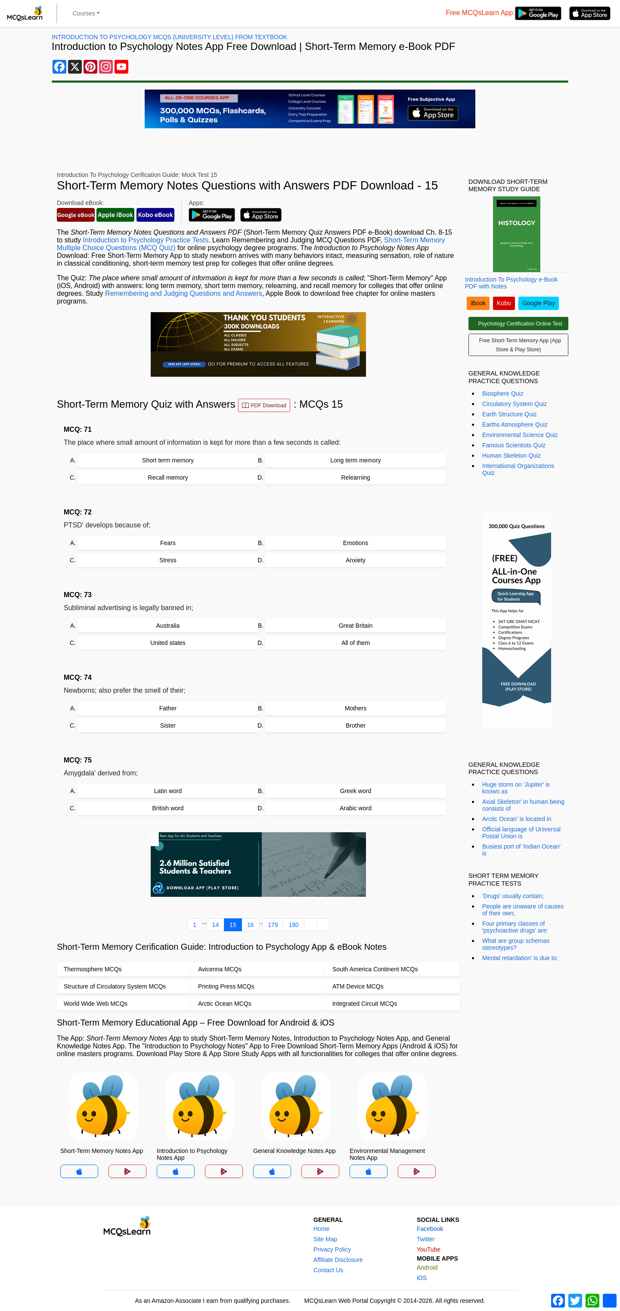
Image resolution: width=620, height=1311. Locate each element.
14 (215, 924)
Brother (356, 725)
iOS (422, 1277)
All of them (355, 642)
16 (250, 924)
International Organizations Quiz (518, 469)
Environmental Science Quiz (520, 434)
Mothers (356, 708)
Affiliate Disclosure (338, 1259)
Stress (168, 560)
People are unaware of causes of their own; (523, 910)
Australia (168, 625)
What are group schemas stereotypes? (515, 944)
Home (321, 1228)
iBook (478, 303)
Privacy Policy (332, 1249)
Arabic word (356, 808)
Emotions (355, 542)
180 (293, 924)
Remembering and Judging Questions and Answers (183, 293)
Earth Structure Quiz (509, 414)
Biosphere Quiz (503, 393)
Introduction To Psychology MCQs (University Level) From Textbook (169, 37)
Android (427, 1267)
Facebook (430, 1228)
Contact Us (328, 1270)
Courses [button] (84, 13)
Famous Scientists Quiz (514, 445)
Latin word (168, 790)
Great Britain (356, 625)
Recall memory (168, 477)
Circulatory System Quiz (514, 403)
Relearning (355, 477)
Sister (168, 725)
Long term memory (355, 460)
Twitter (425, 1239)
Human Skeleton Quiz (511, 455)
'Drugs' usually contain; (513, 896)
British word (167, 808)
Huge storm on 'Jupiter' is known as (516, 788)
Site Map (325, 1239)
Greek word (355, 790)
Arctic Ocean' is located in (517, 818)
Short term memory (168, 460)
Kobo (504, 303)
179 (273, 924)
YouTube (428, 1249)
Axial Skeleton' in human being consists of (523, 805)
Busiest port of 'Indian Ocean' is (521, 850)
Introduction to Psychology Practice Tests (145, 240)
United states (168, 642)
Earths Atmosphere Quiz (515, 424)
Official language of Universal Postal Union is (521, 833)
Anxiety (356, 560)
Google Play (538, 303)
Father (168, 708)
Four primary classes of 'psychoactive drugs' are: (515, 927)
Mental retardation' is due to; (520, 958)
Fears (168, 542)
